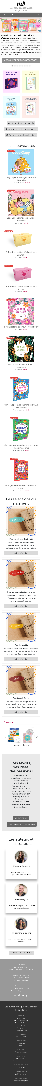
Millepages (21, 1028)
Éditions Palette (21, 1023)
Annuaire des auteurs (21, 952)
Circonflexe (21, 1018)
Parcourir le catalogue (21, 975)
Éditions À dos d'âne (21, 1020)
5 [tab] (22, 65)
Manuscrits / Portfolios (21, 988)
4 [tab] (19, 65)
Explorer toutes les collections (21, 135)
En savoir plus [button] (21, 818)
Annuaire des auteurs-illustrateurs (21, 969)
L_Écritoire (21, 1067)
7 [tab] (27, 65)
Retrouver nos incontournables (21, 129)
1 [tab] (12, 65)
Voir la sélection (21, 553)
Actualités (21, 964)
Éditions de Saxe (21, 1052)
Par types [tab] (9, 722)
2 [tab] (15, 65)
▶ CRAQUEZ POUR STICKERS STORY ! (21, 60)
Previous (5, 737)
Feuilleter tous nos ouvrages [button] (22, 824)
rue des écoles (21, 1036)
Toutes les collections (21, 978)
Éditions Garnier (21, 1074)
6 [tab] (24, 65)
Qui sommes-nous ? (21, 967)
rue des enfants (21, 1030)
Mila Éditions (21, 1025)
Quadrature (21, 1043)
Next (37, 737)
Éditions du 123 (21, 1058)
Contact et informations (21, 986)
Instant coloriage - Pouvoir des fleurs (21, 327)
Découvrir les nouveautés (21, 123)
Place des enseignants (21, 1080)
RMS (21, 1045)
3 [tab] (17, 65)
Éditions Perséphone (21, 1061)
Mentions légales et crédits (21, 991)
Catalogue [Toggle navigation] (8, 15)
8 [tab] (29, 65)
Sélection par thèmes (21, 980)
